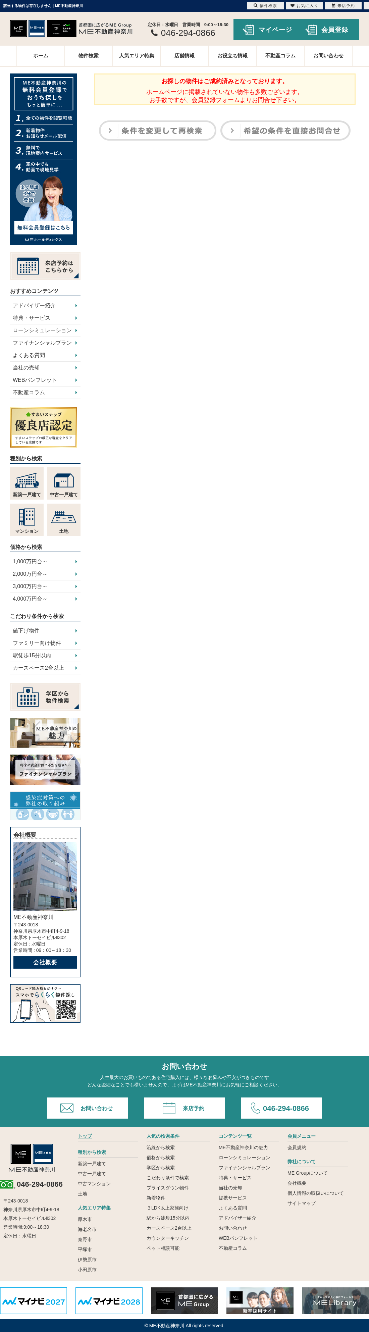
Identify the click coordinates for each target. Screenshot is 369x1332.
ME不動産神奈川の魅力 (243, 1147)
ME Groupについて (307, 1173)
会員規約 (296, 1147)
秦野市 (85, 1239)
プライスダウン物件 (168, 1187)
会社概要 (45, 962)
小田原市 (87, 1269)
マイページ (275, 29)
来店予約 (193, 1108)
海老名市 (87, 1229)
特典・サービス (31, 318)
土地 (82, 1193)
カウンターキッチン (168, 1238)
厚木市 (85, 1219)
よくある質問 (29, 355)
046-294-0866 (286, 1108)
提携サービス (233, 1197)
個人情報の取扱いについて (315, 1193)
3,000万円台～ (30, 586)
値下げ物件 (26, 630)
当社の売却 (26, 367)
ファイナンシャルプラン (42, 343)
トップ (85, 1136)
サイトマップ (301, 1203)
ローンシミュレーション (42, 330)
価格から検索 (161, 1157)
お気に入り (304, 5)
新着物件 (156, 1197)
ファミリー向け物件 (37, 643)
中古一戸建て (92, 1173)
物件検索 (88, 55)
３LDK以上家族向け (168, 1208)
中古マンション (94, 1183)
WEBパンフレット (35, 380)
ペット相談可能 (163, 1248)
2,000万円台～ (30, 574)
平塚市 (85, 1249)
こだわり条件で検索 (168, 1177)
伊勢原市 (87, 1259)
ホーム (40, 55)
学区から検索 (161, 1167)
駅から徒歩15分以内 (168, 1218)
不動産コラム (280, 55)
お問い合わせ (328, 55)
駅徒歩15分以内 (32, 655)
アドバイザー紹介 (34, 305)
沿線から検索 (161, 1147)
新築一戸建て (92, 1163)
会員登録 (334, 29)
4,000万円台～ (30, 599)
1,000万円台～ (30, 561)
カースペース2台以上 (38, 668)
